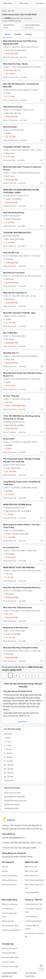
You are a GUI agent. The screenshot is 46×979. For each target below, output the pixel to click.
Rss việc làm (31, 973)
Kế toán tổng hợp (11, 396)
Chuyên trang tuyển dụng (9, 915)
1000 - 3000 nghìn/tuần (14, 405)
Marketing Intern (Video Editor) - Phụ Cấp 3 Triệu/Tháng (21, 526)
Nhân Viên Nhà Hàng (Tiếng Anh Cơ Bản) (20, 647)
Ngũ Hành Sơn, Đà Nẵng (13, 425)
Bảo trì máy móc (10, 333)
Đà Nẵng (7, 445)
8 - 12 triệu (8, 222)
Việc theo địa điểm (9, 953)
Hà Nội (7, 93)
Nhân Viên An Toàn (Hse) (14, 272)
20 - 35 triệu (9, 471)
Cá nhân (17, 34)
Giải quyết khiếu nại (9, 880)
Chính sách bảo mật (9, 875)
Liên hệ (4, 866)
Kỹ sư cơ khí (8, 439)
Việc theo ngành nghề (10, 957)
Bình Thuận (8, 176)
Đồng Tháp (8, 153)
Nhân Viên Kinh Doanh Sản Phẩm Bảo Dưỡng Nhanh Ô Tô (22, 374)
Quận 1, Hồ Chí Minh (12, 219)
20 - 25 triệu (9, 136)
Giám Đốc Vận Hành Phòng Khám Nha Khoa (22, 587)
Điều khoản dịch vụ (9, 884)
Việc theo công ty (8, 962)
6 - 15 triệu (8, 156)
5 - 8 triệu (8, 514)
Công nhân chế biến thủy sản (16, 147)
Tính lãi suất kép (31, 916)
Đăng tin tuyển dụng (9, 904)
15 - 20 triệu (9, 385)
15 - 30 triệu (9, 322)
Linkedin (23, 856)
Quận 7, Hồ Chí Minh (12, 199)
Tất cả (7, 34)
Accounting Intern (11, 547)
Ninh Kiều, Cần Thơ (11, 70)
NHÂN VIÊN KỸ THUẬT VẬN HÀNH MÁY (19, 567)
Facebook (6, 856)
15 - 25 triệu (9, 637)
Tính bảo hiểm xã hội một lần (34, 935)
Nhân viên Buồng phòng (13, 212)
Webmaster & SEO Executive (15, 627)
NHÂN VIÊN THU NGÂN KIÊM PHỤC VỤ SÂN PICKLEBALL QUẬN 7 (21, 191)
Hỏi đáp (5, 871)
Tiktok (30, 856)
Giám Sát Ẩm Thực (11, 252)
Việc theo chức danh (9, 948)
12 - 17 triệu (9, 96)
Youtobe (14, 856)
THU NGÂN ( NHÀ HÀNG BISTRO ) (17, 232)
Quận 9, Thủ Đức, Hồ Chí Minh (16, 534)
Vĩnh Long (8, 594)
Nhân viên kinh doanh (12, 106)
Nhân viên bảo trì (11, 353)
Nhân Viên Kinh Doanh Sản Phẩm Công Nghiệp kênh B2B (20, 42)
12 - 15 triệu (9, 73)
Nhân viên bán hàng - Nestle (15, 64)
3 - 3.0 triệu (9, 537)
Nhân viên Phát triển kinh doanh (17, 607)
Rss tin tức (30, 976)
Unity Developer (10, 127)
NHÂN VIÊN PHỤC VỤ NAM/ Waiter (17, 504)
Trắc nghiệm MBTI (32, 892)
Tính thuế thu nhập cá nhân (33, 910)
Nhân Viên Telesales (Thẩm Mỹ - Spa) (19, 313)
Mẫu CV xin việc (31, 866)
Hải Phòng (8, 259)
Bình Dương (8, 299)
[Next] (42, 675)
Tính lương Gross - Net (33, 904)
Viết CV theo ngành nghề (34, 880)
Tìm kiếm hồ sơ (7, 908)
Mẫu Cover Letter (31, 871)
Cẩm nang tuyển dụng (10, 925)
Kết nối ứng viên (8, 921)
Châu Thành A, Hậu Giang (14, 50)
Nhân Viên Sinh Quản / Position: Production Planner (22, 168)
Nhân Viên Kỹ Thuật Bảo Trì (15, 292)
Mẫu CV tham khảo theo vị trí (34, 886)
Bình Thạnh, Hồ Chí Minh (13, 239)
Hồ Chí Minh (9, 554)
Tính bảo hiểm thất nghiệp (32, 927)
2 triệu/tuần (9, 557)
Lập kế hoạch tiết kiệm (33, 921)
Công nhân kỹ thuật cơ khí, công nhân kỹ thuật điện (21, 483)
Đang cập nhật (10, 53)
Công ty (28, 34)
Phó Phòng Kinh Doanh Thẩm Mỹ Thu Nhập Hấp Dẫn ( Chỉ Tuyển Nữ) (21, 460)
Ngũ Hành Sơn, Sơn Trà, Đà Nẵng (17, 511)
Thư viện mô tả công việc (11, 930)
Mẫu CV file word (31, 875)
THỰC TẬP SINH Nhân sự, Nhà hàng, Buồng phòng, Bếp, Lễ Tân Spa (21, 417)
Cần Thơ (7, 402)
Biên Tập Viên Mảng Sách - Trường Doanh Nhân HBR (21, 85)
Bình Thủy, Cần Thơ (12, 113)
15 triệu (7, 448)
